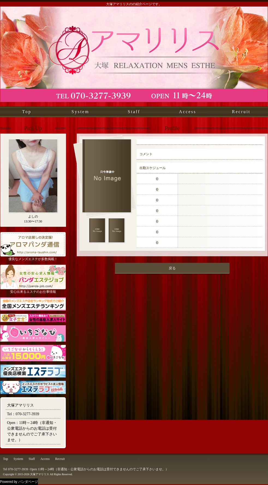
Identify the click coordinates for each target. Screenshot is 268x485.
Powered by (19, 482)
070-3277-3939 (27, 414)
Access (187, 111)
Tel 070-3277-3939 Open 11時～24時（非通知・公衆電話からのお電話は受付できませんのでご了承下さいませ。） (86, 469)
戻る (172, 268)
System (80, 111)
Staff (134, 111)
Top (26, 111)
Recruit (241, 111)
